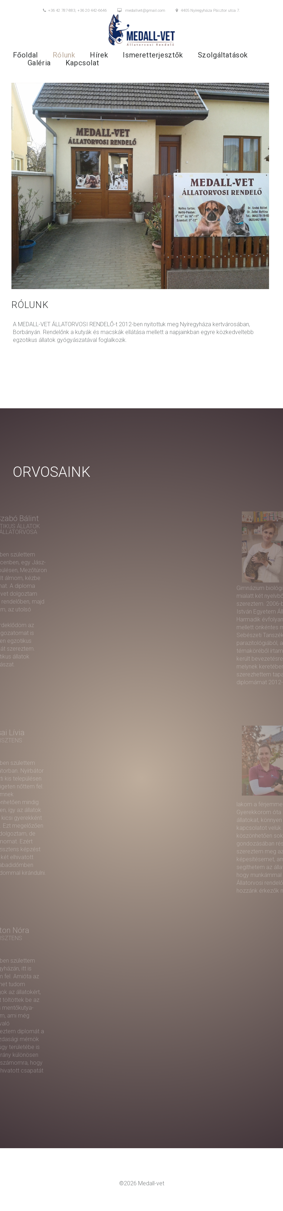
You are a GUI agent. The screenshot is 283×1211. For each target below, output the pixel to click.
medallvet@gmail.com (141, 11)
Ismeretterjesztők (153, 55)
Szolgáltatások (223, 55)
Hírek (99, 55)
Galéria (39, 63)
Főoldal (25, 55)
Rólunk (64, 55)
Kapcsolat (82, 63)
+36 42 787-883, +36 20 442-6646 (75, 11)
